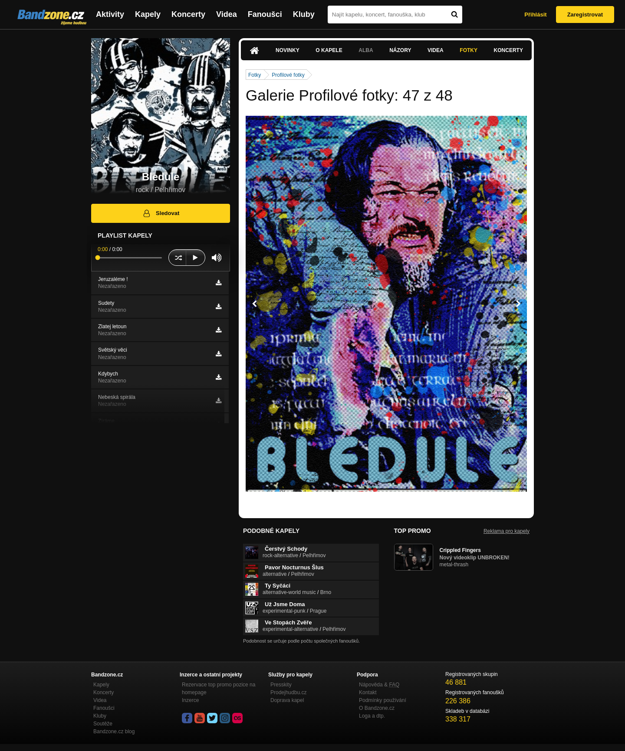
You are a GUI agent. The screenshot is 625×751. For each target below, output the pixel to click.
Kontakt (368, 692)
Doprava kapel (287, 700)
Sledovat (161, 213)
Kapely (148, 14)
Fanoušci (265, 14)
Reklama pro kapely (507, 531)
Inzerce (190, 700)
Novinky (287, 50)
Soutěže (102, 724)
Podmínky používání (382, 700)
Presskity (281, 685)
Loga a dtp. (372, 716)
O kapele (329, 50)
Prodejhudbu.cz (288, 692)
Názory (400, 50)
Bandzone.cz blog (114, 731)
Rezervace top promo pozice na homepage (218, 688)
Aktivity (110, 14)
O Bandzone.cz (377, 708)
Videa (226, 14)
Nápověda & (379, 685)
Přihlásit (535, 14)
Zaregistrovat (585, 14)
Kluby (304, 14)
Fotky (468, 50)
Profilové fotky (288, 75)
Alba (366, 50)
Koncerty (188, 14)
